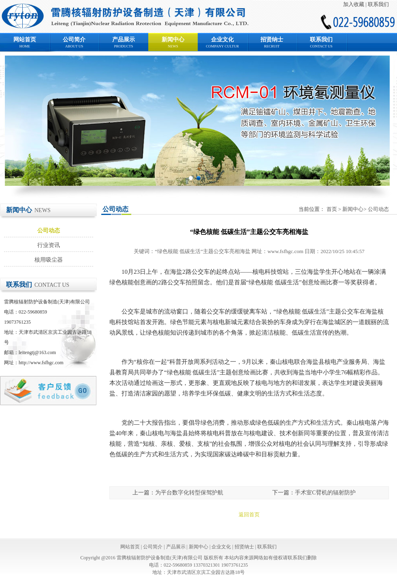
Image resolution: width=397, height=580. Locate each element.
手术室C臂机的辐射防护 (325, 493)
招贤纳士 (271, 40)
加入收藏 (353, 4)
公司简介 (74, 40)
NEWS (173, 46)
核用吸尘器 (48, 260)
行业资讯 (48, 245)
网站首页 (24, 40)
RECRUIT (272, 46)
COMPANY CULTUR (222, 46)
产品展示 (123, 40)
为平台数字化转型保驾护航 (189, 493)
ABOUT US (74, 46)
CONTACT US (321, 46)
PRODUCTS (123, 46)
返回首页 (249, 514)
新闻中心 (173, 40)
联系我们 (378, 4)
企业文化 (222, 40)
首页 (332, 209)
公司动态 (48, 231)
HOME (24, 46)
